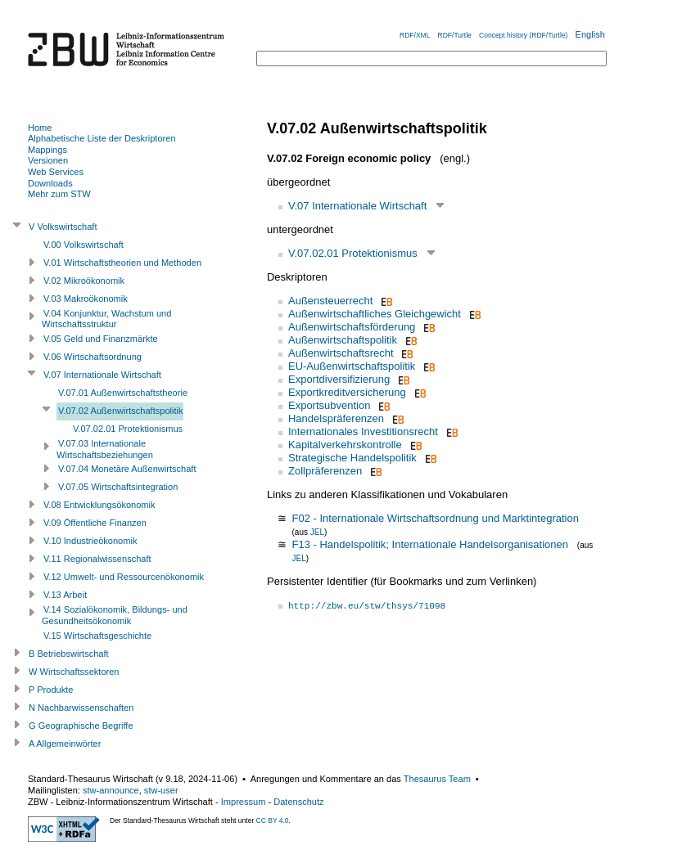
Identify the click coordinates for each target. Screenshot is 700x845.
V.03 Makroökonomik (85, 298)
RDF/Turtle (455, 35)
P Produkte (51, 689)
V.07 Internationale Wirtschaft (357, 206)
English (590, 34)
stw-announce (111, 790)
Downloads (50, 183)
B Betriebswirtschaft (69, 653)
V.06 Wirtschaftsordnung (92, 357)
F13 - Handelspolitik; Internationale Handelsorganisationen (429, 544)
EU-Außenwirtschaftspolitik (351, 366)
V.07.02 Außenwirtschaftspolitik (120, 411)
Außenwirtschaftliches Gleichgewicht (374, 314)
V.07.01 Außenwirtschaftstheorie (122, 393)
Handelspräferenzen (336, 418)
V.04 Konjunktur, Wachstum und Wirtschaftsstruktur (106, 319)
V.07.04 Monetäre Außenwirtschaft (127, 469)
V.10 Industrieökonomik (90, 541)
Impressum (243, 802)
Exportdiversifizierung (339, 379)
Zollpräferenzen (325, 471)
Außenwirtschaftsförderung (351, 327)
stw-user (161, 790)
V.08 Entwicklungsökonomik (99, 505)
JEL (317, 532)
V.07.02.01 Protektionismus (353, 253)
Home (40, 128)
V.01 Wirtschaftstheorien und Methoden (122, 262)
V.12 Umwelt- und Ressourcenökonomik (123, 577)
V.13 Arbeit (65, 595)
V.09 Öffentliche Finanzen (95, 523)
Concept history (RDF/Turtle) (523, 35)
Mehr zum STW (59, 194)
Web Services (56, 172)
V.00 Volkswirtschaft (83, 244)
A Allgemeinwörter (65, 743)
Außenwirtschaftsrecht (341, 353)
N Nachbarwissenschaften (81, 707)
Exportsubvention (329, 405)
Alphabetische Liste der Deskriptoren (102, 138)
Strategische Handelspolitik (352, 458)
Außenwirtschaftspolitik (342, 340)
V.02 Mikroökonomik (83, 280)
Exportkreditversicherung (347, 392)
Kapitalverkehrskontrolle (345, 444)
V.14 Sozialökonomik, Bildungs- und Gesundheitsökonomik (114, 615)
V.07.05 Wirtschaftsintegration (118, 487)
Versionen (48, 160)
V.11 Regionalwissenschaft (97, 559)
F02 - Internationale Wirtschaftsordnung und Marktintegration (434, 518)
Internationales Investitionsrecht (363, 431)
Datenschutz (298, 802)
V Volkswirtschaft (63, 226)
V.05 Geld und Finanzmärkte (100, 339)
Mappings (47, 150)
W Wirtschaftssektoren (74, 671)
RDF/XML (415, 35)
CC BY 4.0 (272, 820)
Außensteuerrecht (330, 300)
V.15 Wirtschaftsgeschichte (97, 635)
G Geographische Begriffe (81, 725)
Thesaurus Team (437, 779)
